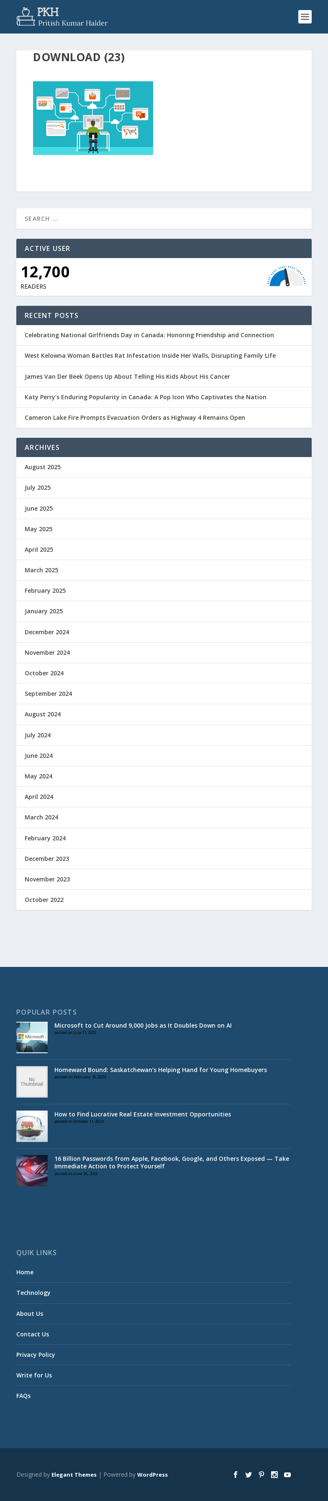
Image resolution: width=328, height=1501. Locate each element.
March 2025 (41, 570)
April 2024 (39, 797)
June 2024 (39, 756)
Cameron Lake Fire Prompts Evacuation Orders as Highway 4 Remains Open (135, 417)
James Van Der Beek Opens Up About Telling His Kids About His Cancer (127, 376)
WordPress (152, 1474)
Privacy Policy (35, 1355)
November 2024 (47, 652)
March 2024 (41, 817)
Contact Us (32, 1334)
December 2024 (47, 632)
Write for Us (34, 1375)
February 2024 (45, 838)
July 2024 (38, 735)
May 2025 (38, 529)
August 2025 (43, 467)
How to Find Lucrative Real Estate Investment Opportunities (142, 1114)
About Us (29, 1314)
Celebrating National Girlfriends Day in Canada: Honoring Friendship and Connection (149, 335)
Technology (33, 1293)
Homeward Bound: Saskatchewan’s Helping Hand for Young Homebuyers (160, 1070)
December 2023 (47, 859)
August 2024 (43, 714)
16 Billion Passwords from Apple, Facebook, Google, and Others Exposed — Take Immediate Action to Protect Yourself (171, 1162)
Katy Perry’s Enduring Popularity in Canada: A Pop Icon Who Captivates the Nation (145, 397)
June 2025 (39, 508)
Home (24, 1272)
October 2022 (44, 900)
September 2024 (48, 694)
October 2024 (44, 673)
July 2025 (38, 487)
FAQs (23, 1396)
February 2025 (45, 590)
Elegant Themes (74, 1474)
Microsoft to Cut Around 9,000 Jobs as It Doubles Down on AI (143, 1025)
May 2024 (38, 776)
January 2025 (44, 611)
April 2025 (39, 549)
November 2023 (47, 879)
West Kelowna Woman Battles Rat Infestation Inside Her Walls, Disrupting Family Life (150, 355)
